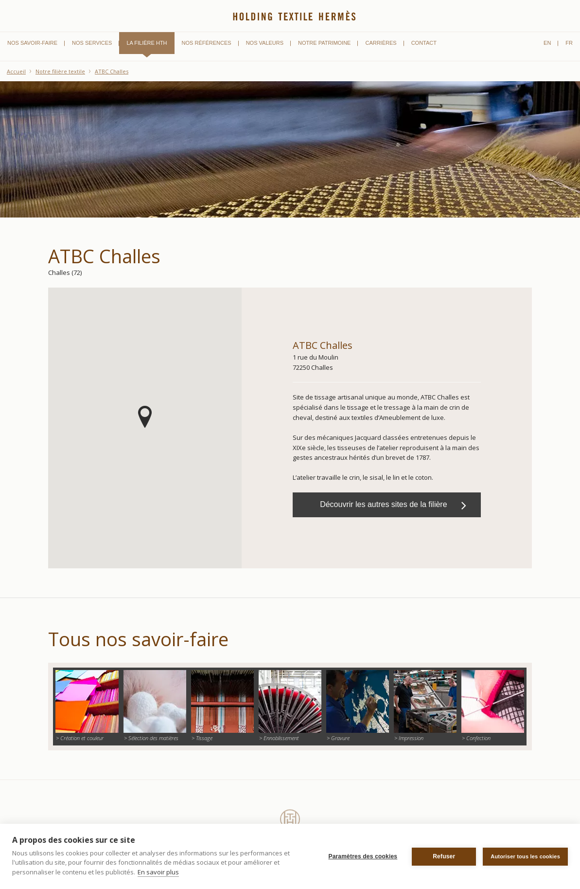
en (547, 43)
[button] (145, 417)
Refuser (444, 856)
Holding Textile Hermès (295, 13)
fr (569, 43)
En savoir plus (158, 872)
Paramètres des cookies (362, 856)
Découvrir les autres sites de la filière (393, 505)
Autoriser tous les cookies (525, 856)
